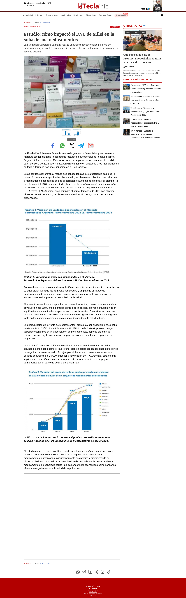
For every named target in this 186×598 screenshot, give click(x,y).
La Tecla (36, 23)
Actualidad (28, 15)
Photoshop (91, 15)
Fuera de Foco (105, 15)
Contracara (122, 15)
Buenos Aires (52, 15)
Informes (39, 15)
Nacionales (66, 15)
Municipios (78, 15)
